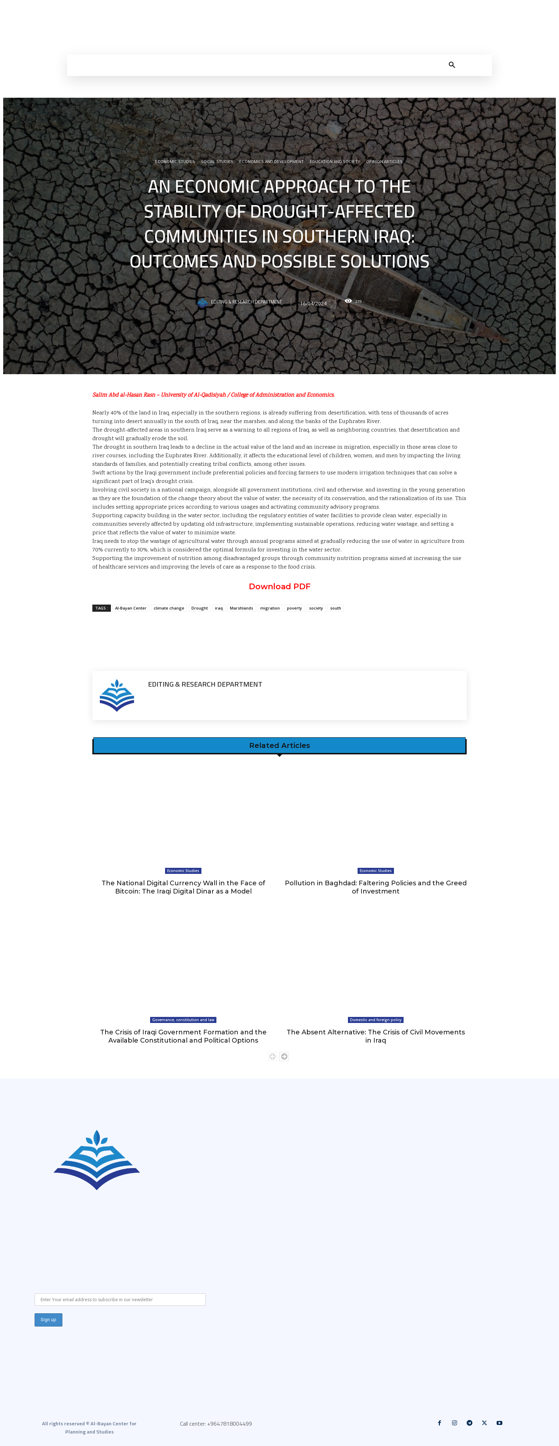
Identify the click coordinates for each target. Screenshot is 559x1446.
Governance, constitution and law (183, 1019)
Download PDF (280, 586)
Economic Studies (175, 163)
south (335, 608)
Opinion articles (384, 163)
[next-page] (284, 1056)
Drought (199, 608)
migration (270, 608)
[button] (452, 65)
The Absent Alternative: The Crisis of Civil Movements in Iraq (376, 1036)
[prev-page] (272, 1056)
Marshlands (241, 608)
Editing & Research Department (246, 303)
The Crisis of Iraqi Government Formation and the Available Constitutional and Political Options (183, 1036)
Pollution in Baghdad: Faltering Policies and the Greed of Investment (376, 887)
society (316, 608)
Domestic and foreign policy (375, 1019)
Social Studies (217, 163)
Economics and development (271, 163)
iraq (219, 608)
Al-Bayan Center (131, 608)
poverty (294, 608)
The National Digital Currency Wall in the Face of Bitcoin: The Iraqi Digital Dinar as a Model (183, 887)
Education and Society (335, 163)
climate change (169, 608)
